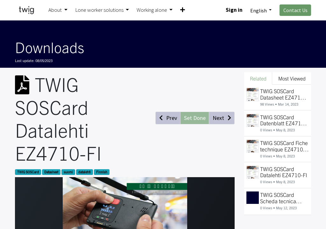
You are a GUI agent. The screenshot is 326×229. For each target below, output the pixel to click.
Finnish (101, 172)
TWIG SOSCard (28, 172)
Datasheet (51, 172)
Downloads (49, 47)
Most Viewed (292, 78)
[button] (182, 10)
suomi (68, 172)
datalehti (84, 172)
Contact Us (295, 10)
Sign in (234, 9)
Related (258, 78)
